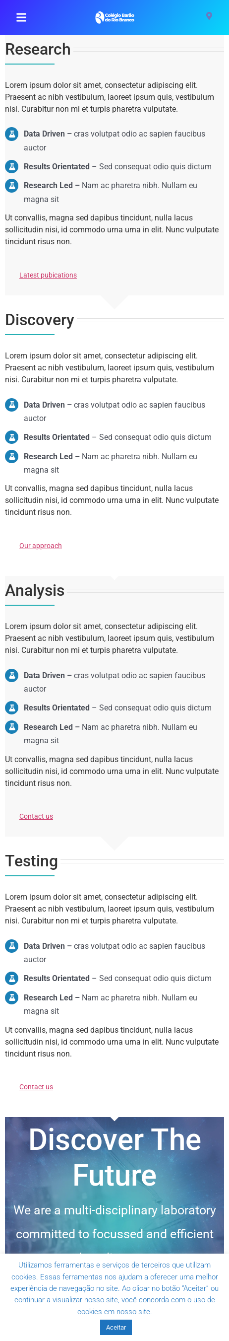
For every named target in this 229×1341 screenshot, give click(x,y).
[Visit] (209, 17)
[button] (21, 17)
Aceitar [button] (116, 1327)
